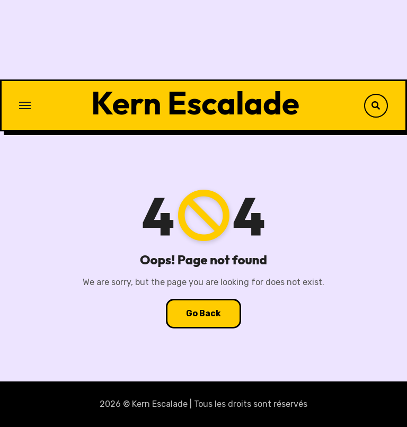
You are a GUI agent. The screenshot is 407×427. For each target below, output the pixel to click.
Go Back (203, 313)
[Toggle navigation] (25, 105)
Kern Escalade (195, 103)
